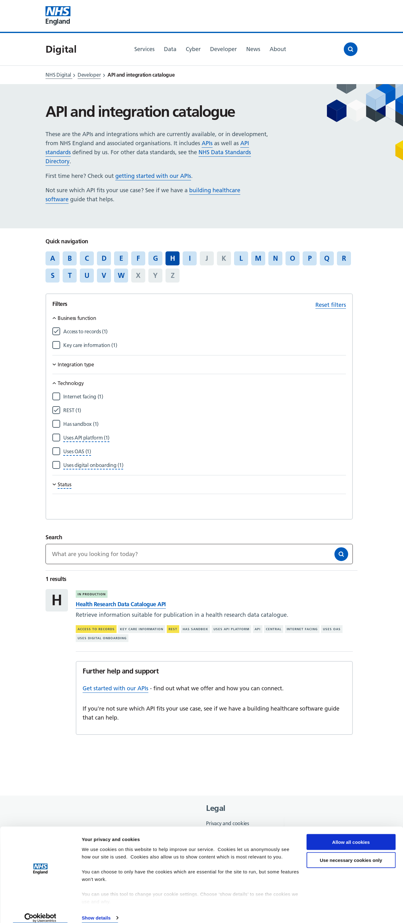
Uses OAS (332, 629)
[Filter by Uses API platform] (86, 437)
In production (92, 594)
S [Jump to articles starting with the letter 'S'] (53, 275)
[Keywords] (199, 554)
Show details (96, 910)
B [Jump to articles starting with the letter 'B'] (70, 258)
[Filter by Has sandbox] (204, 424)
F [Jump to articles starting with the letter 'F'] (138, 258)
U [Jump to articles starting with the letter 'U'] (86, 275)
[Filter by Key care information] (204, 345)
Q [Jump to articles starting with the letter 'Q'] (326, 258)
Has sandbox (195, 629)
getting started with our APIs (153, 175)
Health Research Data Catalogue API (121, 604)
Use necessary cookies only (351, 853)
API (258, 629)
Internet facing (302, 629)
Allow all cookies (351, 834)
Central (273, 629)
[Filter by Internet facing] (204, 396)
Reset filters (330, 304)
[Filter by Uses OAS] (77, 451)
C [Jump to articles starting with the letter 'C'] (87, 258)
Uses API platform (231, 629)
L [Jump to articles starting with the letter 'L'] (241, 258)
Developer (89, 75)
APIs (207, 143)
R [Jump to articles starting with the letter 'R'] (344, 258)
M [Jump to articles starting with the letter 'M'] (258, 258)
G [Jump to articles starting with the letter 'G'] (155, 258)
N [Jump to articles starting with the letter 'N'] (275, 258)
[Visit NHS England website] (58, 16)
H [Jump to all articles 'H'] (172, 258)
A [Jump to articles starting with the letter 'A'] (52, 258)
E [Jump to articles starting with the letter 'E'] (121, 258)
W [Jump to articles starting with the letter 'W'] (121, 275)
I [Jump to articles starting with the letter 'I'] (190, 258)
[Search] (341, 554)
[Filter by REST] (204, 410)
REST (173, 629)
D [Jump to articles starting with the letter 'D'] (104, 258)
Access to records (96, 629)
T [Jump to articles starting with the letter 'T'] (70, 275)
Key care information (141, 629)
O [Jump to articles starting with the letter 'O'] (292, 258)
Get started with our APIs (115, 688)
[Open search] (350, 49)
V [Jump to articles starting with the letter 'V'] (104, 275)
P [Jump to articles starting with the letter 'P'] (310, 258)
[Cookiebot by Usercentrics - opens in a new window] (40, 911)
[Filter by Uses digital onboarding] (93, 465)
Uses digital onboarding (102, 638)
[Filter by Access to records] (204, 331)
